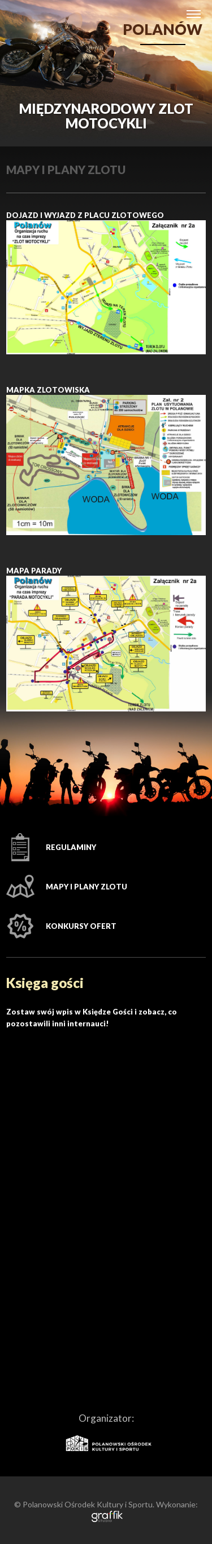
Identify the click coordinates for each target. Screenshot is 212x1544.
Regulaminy (71, 847)
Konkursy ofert (81, 926)
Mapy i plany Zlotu (86, 886)
